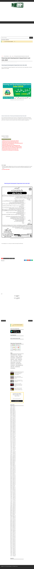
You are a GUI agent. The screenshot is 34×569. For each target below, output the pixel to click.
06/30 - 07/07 (12, 520)
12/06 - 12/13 (12, 446)
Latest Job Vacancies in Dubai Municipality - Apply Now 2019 (19, 381)
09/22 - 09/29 (12, 507)
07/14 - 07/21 (12, 518)
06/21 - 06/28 (12, 469)
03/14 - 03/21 (12, 433)
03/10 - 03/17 (12, 537)
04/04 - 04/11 (12, 430)
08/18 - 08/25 (12, 513)
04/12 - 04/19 (12, 480)
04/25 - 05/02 (12, 426)
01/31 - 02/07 (12, 437)
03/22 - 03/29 (12, 483)
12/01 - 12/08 (12, 497)
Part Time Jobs (13, 362)
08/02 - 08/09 (12, 464)
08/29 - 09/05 (12, 408)
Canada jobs (13, 356)
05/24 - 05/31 (12, 473)
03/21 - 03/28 (12, 432)
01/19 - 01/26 (12, 489)
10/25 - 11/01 (12, 451)
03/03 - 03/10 (12, 538)
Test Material (13, 368)
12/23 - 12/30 (12, 549)
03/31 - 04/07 (12, 534)
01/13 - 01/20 (12, 546)
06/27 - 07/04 (12, 418)
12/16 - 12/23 (12, 550)
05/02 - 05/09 (12, 425)
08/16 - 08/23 (12, 462)
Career (17, 356)
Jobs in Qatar (15, 360)
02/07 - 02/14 (12, 436)
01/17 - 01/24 (12, 439)
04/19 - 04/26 (12, 479)
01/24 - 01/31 (12, 438)
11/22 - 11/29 (12, 448)
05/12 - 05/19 (12, 528)
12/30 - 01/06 (12, 548)
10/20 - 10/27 (12, 503)
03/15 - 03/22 (12, 484)
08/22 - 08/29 (12, 409)
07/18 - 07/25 (12, 415)
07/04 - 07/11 (12, 417)
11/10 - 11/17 (12, 500)
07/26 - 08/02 (12, 465)
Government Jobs (6, 56)
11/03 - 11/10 (12, 501)
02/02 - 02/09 (12, 487)
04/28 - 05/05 (12, 530)
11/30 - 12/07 (12, 406)
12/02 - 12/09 (12, 552)
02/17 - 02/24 (12, 540)
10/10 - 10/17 (12, 407)
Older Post (30, 320)
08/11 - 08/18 (12, 514)
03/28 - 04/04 (12, 431)
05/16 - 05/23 (12, 424)
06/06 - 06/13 (12, 421)
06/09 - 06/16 (12, 523)
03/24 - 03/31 (12, 535)
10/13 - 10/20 (12, 504)
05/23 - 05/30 (12, 423)
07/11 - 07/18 (12, 416)
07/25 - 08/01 (12, 414)
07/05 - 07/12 (12, 467)
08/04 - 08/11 (12, 515)
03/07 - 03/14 (12, 434)
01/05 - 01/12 (12, 491)
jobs (12, 56)
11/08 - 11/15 (12, 450)
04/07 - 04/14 (12, 533)
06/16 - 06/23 (12, 522)
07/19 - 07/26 (12, 466)
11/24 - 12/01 (12, 498)
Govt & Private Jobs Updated (9, 41)
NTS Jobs (20, 360)
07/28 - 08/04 (12, 516)
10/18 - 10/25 (12, 452)
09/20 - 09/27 (12, 456)
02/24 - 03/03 (12, 539)
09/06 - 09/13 (12, 458)
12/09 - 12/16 (12, 551)
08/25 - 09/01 (12, 512)
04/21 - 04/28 (12, 531)
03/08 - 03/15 (12, 485)
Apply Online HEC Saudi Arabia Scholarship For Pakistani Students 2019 (18, 389)
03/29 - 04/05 (12, 482)
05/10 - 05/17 (12, 475)
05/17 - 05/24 (12, 474)
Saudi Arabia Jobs (18, 363)
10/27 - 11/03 (12, 502)
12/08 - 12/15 (12, 496)
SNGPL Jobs (12, 366)
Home (2, 56)
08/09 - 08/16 (12, 463)
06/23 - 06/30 (12, 521)
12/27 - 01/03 (12, 442)
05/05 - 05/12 (12, 529)
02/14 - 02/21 (12, 435)
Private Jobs (13, 363)
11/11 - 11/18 (12, 555)
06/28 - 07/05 (12, 468)
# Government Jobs (6, 258)
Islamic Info (20, 359)
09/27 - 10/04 (12, 455)
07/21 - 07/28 (12, 517)
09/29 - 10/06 (12, 506)
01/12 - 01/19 (12, 490)
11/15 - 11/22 (12, 449)
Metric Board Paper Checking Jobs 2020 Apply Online (19, 377)
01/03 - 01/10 (12, 441)
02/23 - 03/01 (12, 486)
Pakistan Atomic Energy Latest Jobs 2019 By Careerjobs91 (18, 374)
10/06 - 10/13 (12, 505)
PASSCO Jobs (18, 362)
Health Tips (12, 359)
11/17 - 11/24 (12, 499)
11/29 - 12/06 (12, 447)
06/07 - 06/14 (12, 471)
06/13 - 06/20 (12, 420)
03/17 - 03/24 (12, 536)
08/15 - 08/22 (12, 410)
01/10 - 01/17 (12, 440)
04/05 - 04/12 (12, 481)
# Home (11, 258)
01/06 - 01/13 (12, 547)
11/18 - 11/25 (12, 554)
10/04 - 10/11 (12, 454)
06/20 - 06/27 (12, 419)
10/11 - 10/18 (12, 453)
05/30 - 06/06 (12, 422)
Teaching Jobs (17, 366)
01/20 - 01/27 (12, 545)
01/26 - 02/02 (12, 488)
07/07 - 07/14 (12, 519)
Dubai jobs (20, 356)
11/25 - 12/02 (12, 553)
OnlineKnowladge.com (9, 566)
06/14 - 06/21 (12, 470)
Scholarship (13, 365)
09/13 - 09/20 (12, 457)
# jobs (13, 258)
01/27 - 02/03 (12, 544)
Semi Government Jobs (19, 365)
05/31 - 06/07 (12, 472)
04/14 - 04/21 (12, 532)
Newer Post (3, 320)
